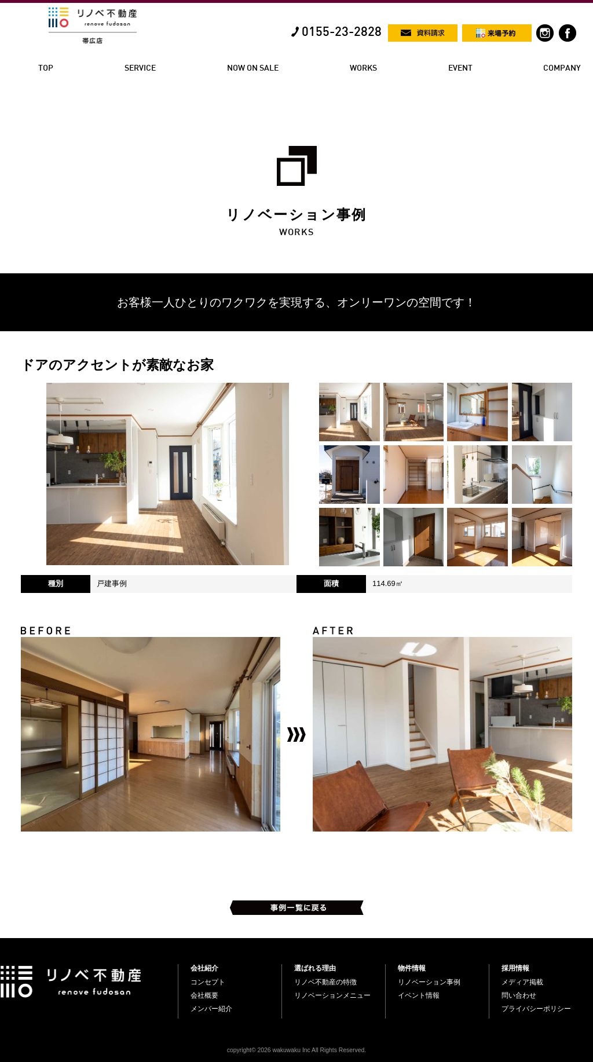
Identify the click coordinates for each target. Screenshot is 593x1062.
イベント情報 (419, 995)
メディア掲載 (522, 982)
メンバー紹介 (211, 1008)
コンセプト (208, 982)
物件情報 (412, 968)
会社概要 (204, 995)
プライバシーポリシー (536, 1008)
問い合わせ (519, 995)
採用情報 (515, 968)
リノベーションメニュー (332, 995)
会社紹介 (204, 968)
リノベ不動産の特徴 (325, 982)
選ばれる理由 (315, 968)
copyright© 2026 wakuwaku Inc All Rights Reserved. (296, 1050)
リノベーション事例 (429, 982)
